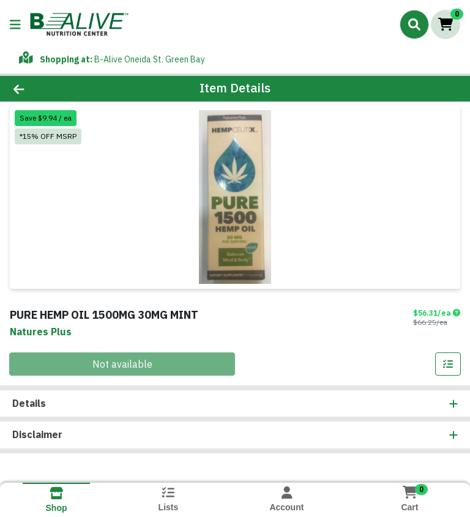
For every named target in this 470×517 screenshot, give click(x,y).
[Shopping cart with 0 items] (445, 24)
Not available (122, 364)
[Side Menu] (15, 24)
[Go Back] (66, 89)
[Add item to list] (448, 364)
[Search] (414, 24)
